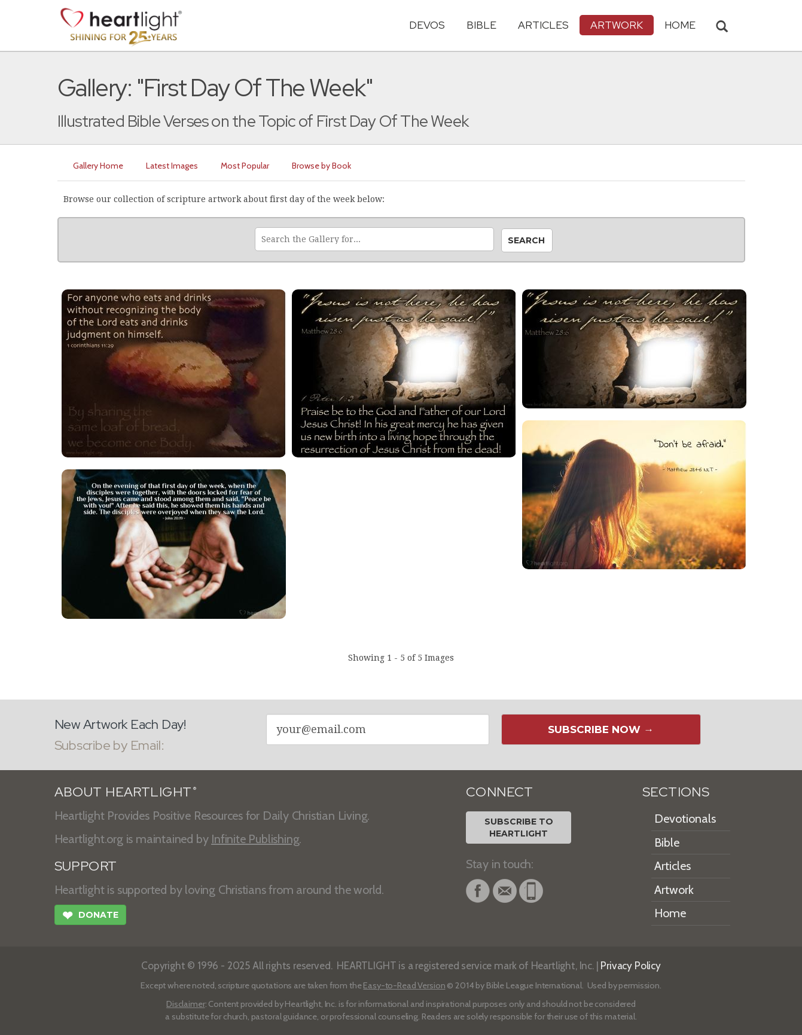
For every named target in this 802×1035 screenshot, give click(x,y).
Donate (90, 916)
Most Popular (245, 165)
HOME (680, 25)
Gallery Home (98, 165)
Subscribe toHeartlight (518, 827)
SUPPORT (85, 866)
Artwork (616, 25)
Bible (481, 25)
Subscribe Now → (601, 729)
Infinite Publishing (255, 839)
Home (670, 913)
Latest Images (172, 165)
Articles (543, 25)
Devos (427, 25)
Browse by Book (321, 165)
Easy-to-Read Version (404, 985)
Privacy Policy (630, 965)
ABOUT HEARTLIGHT (125, 792)
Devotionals (685, 818)
